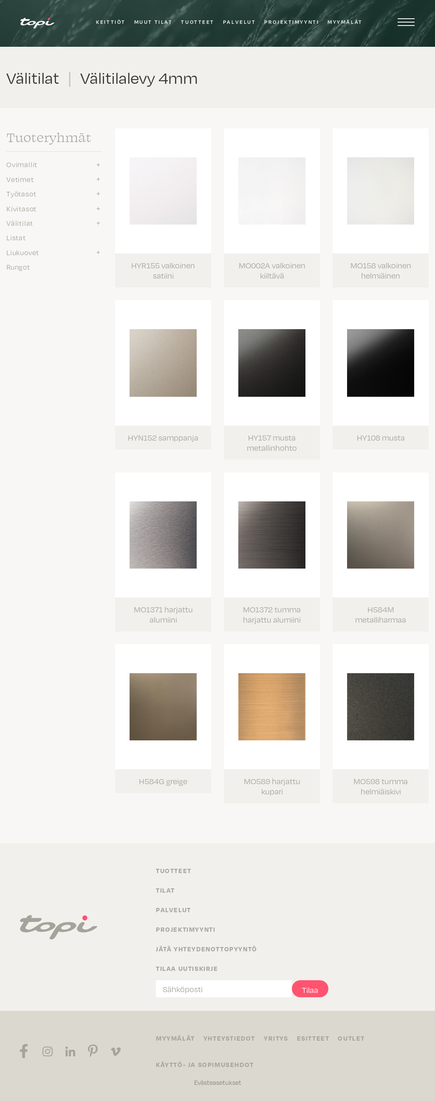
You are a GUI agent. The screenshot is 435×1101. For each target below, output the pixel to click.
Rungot (18, 266)
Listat (16, 237)
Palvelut (239, 22)
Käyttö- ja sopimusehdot (205, 1064)
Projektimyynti (291, 22)
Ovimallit (21, 164)
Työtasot (21, 193)
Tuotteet (197, 22)
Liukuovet (22, 252)
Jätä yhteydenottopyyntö (206, 949)
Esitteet (313, 1038)
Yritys (276, 1038)
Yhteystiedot (229, 1038)
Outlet (351, 1038)
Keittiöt (110, 22)
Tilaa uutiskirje (187, 968)
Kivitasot (21, 208)
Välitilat (19, 223)
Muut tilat (153, 22)
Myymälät (345, 22)
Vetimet (20, 179)
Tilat (165, 890)
